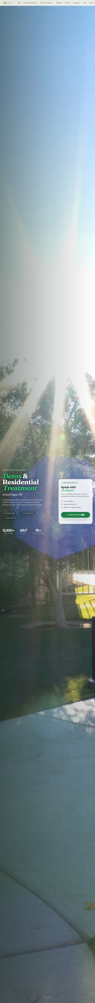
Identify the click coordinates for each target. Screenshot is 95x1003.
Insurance (59, 2)
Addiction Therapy (47, 2)
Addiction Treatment (30, 2)
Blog (85, 2)
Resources (77, 2)
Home (19, 2)
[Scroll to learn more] (47, 998)
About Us (68, 2)
